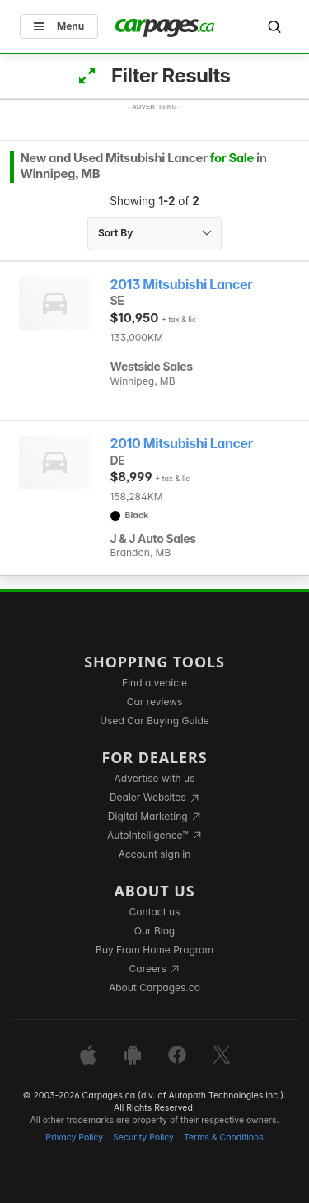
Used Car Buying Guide (154, 720)
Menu (59, 26)
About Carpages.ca (154, 987)
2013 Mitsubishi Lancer (181, 285)
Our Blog (154, 930)
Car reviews (155, 701)
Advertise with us (155, 778)
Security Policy (143, 1137)
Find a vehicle (154, 682)
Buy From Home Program (154, 949)
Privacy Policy (74, 1137)
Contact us (154, 912)
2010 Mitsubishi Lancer (181, 444)
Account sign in (155, 854)
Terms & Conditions (224, 1137)
